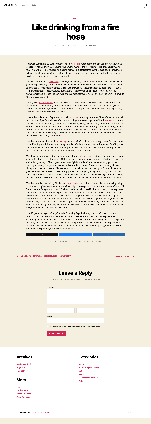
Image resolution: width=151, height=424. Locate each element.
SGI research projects (89, 383)
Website (50, 323)
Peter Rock (75, 64)
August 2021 (23, 373)
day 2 (85, 245)
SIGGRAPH (114, 120)
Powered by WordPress (42, 418)
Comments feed (24, 399)
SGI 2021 (8, 5)
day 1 (80, 245)
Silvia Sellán (86, 156)
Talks (81, 387)
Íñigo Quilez (73, 186)
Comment (51, 293)
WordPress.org (24, 403)
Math (80, 377)
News (75, 19)
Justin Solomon (46, 103)
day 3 (90, 245)
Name (49, 313)
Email (78, 313)
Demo (81, 370)
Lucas (61, 46)
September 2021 (25, 370)
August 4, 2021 (74, 46)
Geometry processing (89, 373)
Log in (19, 393)
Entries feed (23, 396)
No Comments (91, 46)
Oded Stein (54, 82)
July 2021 (21, 377)
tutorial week (97, 245)
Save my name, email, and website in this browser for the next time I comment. (75, 333)
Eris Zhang (61, 141)
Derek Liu (75, 117)
